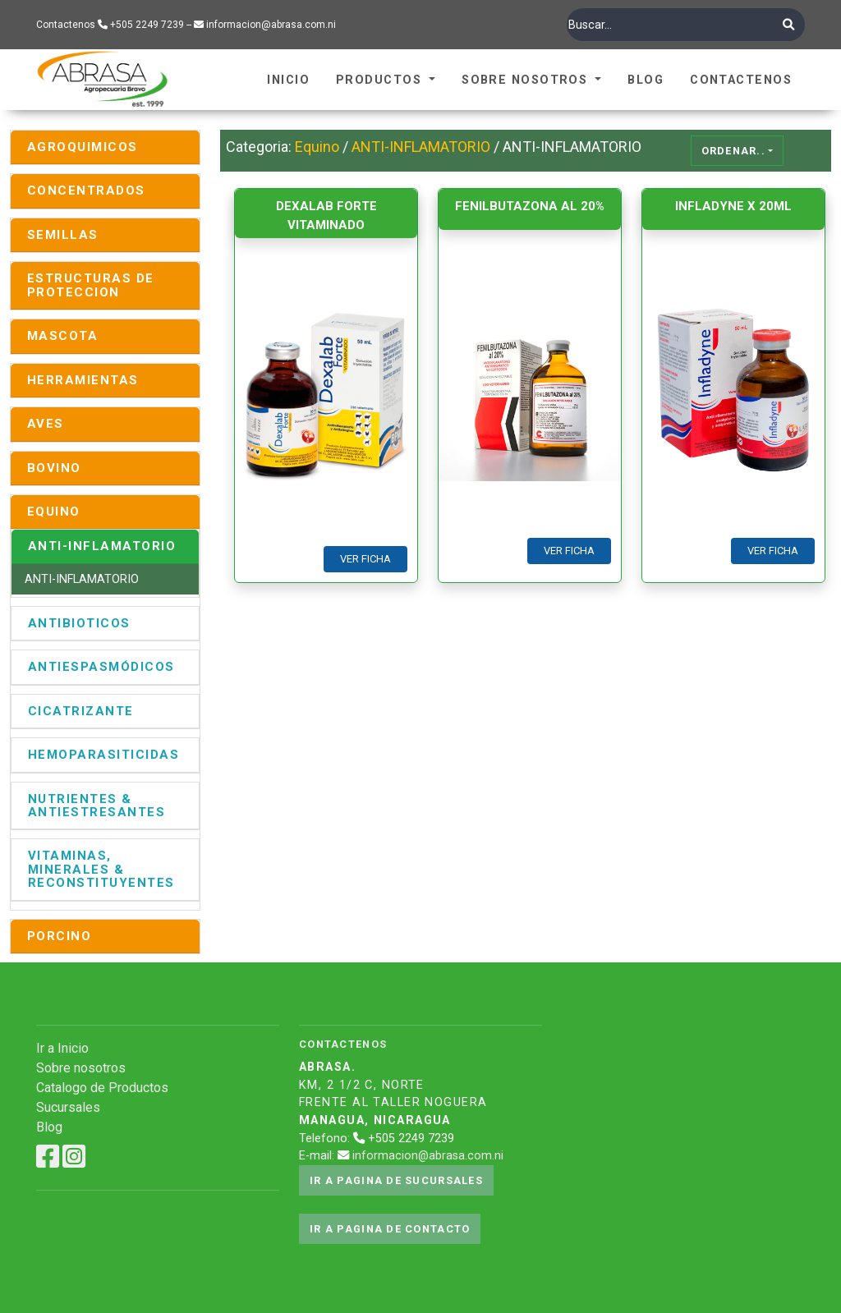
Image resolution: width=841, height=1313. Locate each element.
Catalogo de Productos (102, 1087)
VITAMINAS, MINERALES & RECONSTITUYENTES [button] (101, 869)
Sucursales (68, 1107)
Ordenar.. (733, 151)
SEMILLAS (63, 234)
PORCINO (59, 936)
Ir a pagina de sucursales (396, 1180)
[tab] (105, 147)
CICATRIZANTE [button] (81, 711)
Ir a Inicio (62, 1048)
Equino (317, 146)
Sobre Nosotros (527, 80)
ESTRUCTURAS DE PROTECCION (90, 285)
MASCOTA (62, 335)
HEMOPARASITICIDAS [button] (103, 754)
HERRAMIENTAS (83, 380)
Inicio (288, 80)
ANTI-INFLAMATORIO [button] (102, 546)
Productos (380, 80)
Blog (645, 80)
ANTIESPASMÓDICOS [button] (101, 666)
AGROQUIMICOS (82, 147)
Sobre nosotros (81, 1068)
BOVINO (54, 468)
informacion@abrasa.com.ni (427, 1156)
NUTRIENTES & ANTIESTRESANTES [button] (96, 805)
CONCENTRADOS (86, 190)
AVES (45, 423)
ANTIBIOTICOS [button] (79, 623)
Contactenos (741, 80)
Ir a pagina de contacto (390, 1229)
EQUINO (53, 511)
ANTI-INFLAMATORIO (82, 579)
